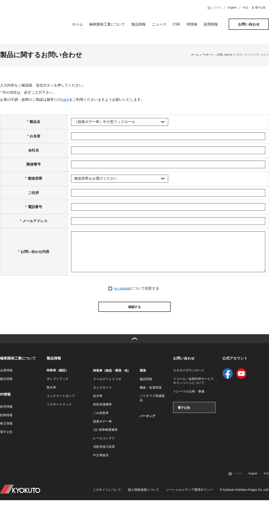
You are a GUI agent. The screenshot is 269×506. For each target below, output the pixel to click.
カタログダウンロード (188, 376)
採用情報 (211, 24)
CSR (176, 24)
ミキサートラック (59, 410)
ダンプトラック (58, 385)
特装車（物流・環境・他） (112, 376)
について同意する (137, 289)
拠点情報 (6, 385)
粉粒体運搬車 (102, 410)
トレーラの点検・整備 (188, 397)
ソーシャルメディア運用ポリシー (189, 495)
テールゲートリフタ (107, 385)
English (232, 7)
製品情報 (138, 24)
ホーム (77, 24)
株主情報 (6, 429)
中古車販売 (101, 461)
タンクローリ (102, 393)
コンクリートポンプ (61, 401)
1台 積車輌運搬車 (105, 435)
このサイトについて (107, 495)
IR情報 (192, 24)
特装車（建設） (58, 376)
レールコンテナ (104, 444)
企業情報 (6, 376)
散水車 (51, 393)
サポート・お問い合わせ (218, 54)
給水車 (97, 402)
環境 (143, 376)
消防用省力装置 (104, 452)
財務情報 (6, 421)
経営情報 (6, 412)
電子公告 (260, 7)
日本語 (217, 7)
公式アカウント (234, 364)
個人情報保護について (143, 495)
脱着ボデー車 (102, 427)
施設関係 (146, 385)
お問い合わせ (249, 24)
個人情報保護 (122, 289)
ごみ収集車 (101, 418)
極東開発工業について (107, 24)
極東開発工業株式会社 (30, 23)
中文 (245, 7)
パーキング (147, 422)
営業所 (66, 99)
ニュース (159, 24)
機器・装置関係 (151, 393)
